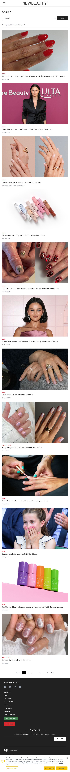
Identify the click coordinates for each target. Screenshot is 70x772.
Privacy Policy (8, 708)
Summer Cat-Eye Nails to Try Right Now (16, 660)
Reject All (61, 768)
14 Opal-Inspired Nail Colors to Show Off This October (22, 448)
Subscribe (9, 724)
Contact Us (7, 692)
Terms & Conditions (9, 714)
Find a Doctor (7, 698)
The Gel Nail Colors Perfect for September (17, 395)
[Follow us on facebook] (5, 687)
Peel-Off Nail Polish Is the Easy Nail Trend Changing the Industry (25, 501)
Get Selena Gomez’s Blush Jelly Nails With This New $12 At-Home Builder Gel (30, 342)
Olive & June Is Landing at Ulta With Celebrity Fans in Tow (23, 235)
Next (52, 673)
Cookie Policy (7, 711)
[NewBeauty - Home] (35, 3)
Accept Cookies (49, 768)
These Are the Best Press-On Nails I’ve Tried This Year (21, 182)
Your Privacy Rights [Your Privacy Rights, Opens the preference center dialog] (12, 768)
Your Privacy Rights (11, 718)
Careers (6, 695)
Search (62, 18)
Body (4, 73)
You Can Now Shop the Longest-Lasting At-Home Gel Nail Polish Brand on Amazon (32, 607)
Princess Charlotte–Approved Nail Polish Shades (19, 554)
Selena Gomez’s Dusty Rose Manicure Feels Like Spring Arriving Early (27, 129)
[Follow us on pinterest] (10, 687)
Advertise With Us (9, 702)
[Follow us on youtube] (20, 687)
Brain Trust (7, 705)
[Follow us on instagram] (15, 687)
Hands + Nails (6, 445)
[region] (35, 763)
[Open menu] (4, 3)
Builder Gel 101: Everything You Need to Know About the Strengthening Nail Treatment (33, 76)
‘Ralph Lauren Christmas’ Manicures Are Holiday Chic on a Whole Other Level (30, 288)
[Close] (67, 758)
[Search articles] (29, 18)
